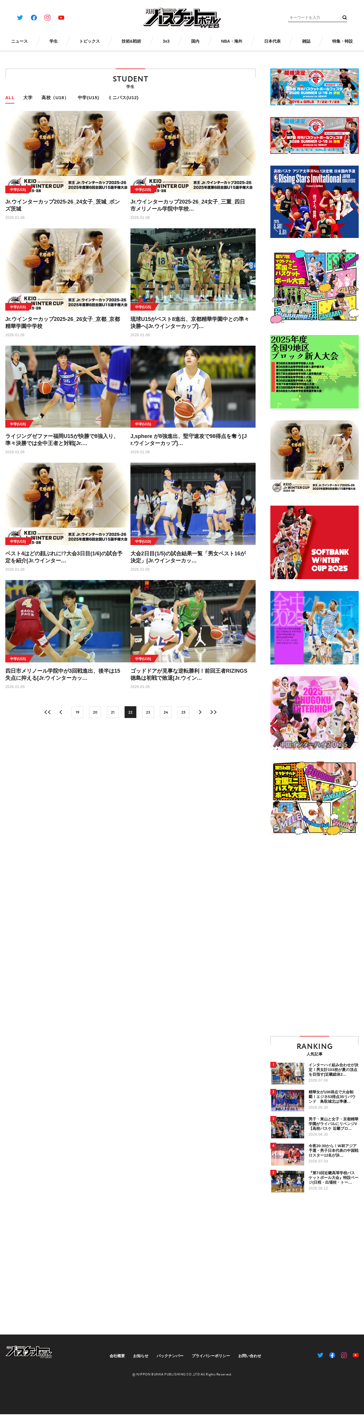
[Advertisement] (288, 935)
